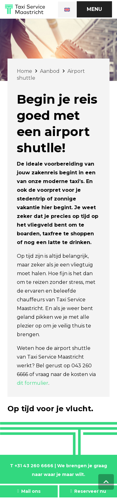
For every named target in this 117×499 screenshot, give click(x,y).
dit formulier (32, 383)
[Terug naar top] (106, 482)
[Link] (25, 9)
